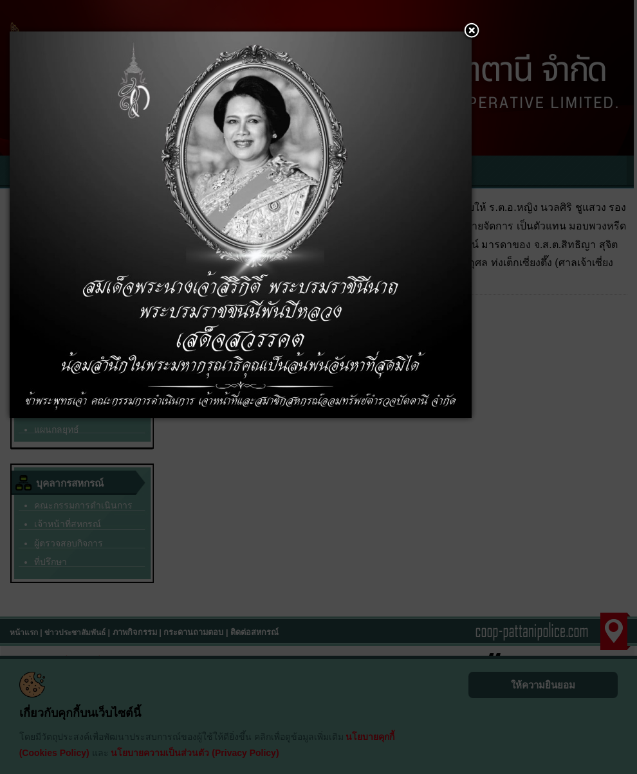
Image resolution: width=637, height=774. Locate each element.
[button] (471, 31)
